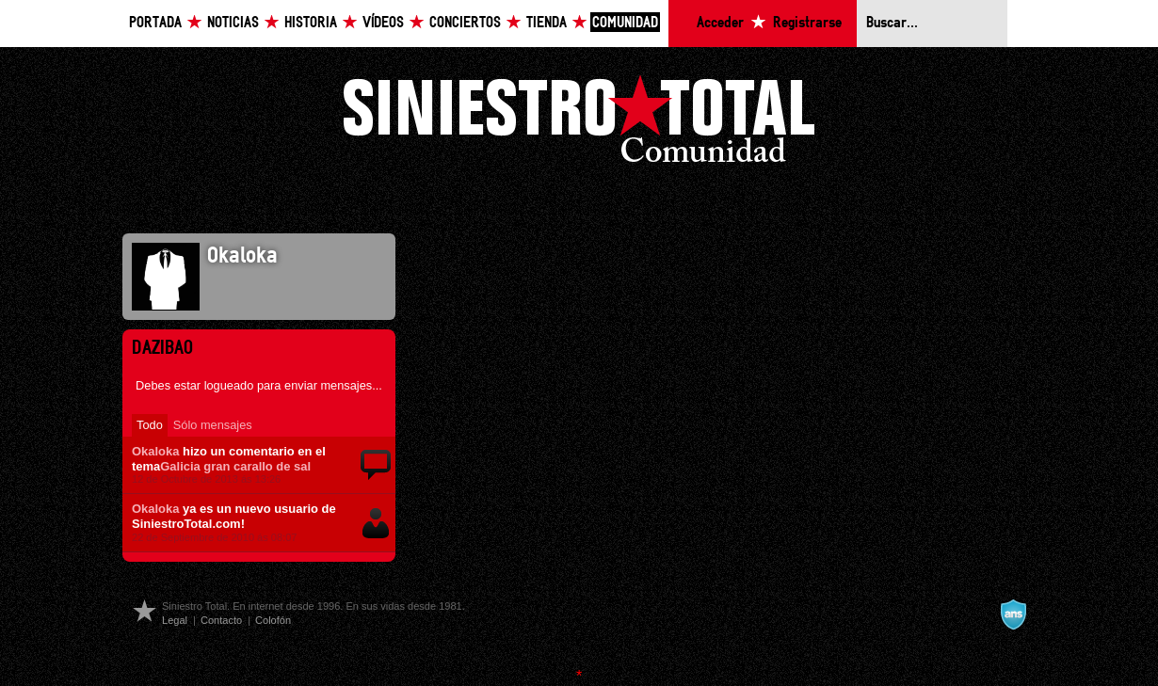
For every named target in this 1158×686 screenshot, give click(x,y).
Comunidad (625, 23)
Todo (150, 425)
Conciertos (465, 23)
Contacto (221, 620)
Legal (174, 620)
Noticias (233, 23)
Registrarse (807, 23)
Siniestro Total (579, 123)
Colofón (273, 620)
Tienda (546, 23)
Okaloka (155, 451)
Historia (310, 23)
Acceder (720, 23)
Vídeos (383, 23)
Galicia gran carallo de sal (235, 466)
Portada (155, 23)
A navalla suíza (1013, 614)
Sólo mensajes (212, 425)
